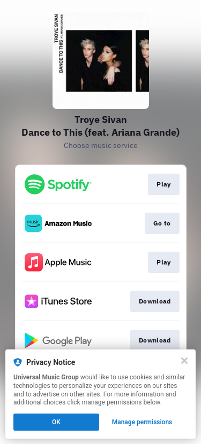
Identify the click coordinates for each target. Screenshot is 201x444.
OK (56, 422)
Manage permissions (142, 422)
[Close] (184, 360)
